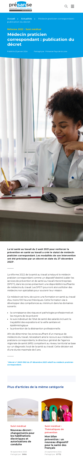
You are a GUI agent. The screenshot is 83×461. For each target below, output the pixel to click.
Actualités (26, 18)
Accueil (11, 18)
